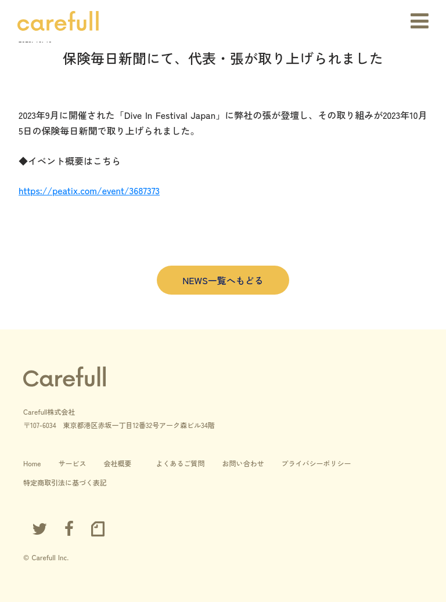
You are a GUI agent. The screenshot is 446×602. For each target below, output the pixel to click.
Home (32, 463)
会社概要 (117, 463)
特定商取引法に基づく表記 (65, 482)
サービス (72, 463)
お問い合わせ (243, 463)
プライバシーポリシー (316, 463)
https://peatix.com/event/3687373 (89, 190)
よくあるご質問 (180, 463)
